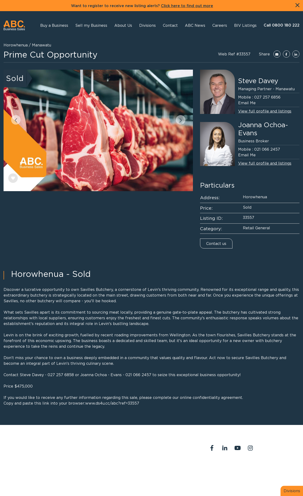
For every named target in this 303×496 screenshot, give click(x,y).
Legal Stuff (216, 473)
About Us (214, 468)
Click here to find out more (187, 6)
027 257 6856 (267, 97)
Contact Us (238, 468)
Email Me (247, 103)
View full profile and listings (264, 111)
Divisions (292, 491)
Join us (283, 468)
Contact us (216, 243)
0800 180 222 (136, 445)
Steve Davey (258, 80)
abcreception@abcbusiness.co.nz (152, 451)
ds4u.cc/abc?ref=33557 (117, 403)
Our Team (263, 468)
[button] (123, 25)
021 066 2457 (267, 149)
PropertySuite (145, 481)
